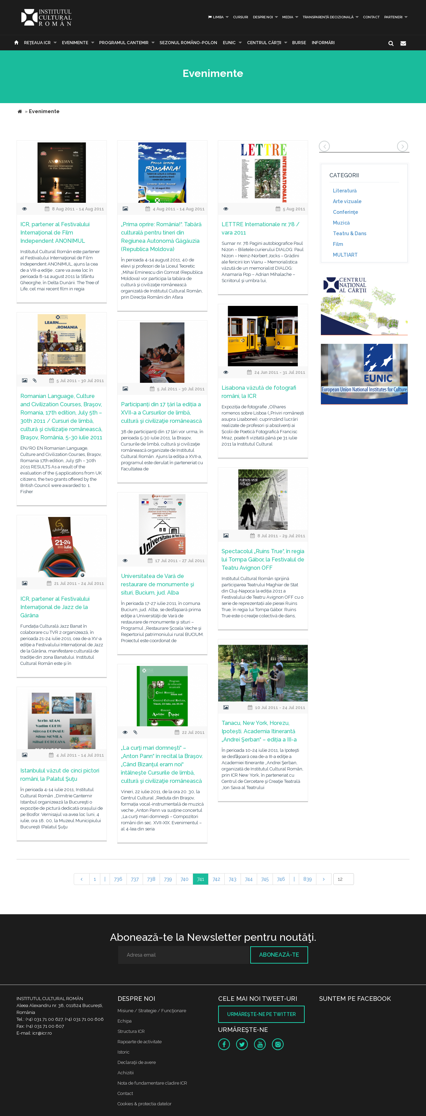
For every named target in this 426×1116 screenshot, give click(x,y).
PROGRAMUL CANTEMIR (124, 42)
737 (135, 879)
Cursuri (240, 17)
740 (185, 879)
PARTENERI (393, 17)
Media (287, 17)
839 (307, 879)
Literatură (345, 190)
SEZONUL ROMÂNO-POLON (188, 42)
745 (264, 879)
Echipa (125, 1021)
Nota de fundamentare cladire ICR (152, 1083)
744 (249, 879)
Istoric (124, 1052)
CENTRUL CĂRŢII (264, 42)
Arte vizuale (347, 201)
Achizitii (126, 1072)
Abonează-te (279, 954)
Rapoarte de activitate (140, 1041)
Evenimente (75, 42)
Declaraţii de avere (137, 1062)
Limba (215, 17)
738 (151, 879)
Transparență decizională (328, 17)
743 (232, 879)
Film (338, 244)
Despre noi (263, 17)
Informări (323, 42)
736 (118, 879)
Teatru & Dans (349, 233)
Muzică (341, 223)
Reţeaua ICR (37, 42)
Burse (299, 42)
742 (216, 879)
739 (168, 879)
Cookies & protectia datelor (145, 1103)
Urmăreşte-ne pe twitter (261, 1014)
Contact (371, 17)
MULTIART (345, 255)
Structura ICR (131, 1031)
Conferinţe (345, 212)
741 (200, 879)
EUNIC (229, 42)
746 (281, 879)
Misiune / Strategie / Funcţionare (152, 1010)
